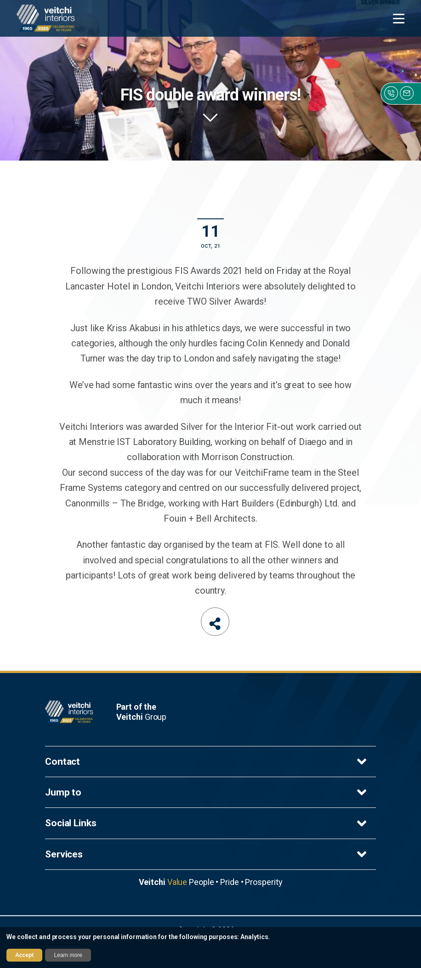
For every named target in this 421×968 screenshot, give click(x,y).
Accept (24, 955)
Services (207, 854)
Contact (207, 761)
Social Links (207, 823)
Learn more (68, 955)
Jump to (207, 792)
